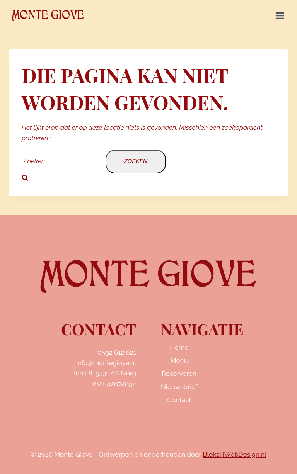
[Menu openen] (279, 15)
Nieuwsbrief (179, 387)
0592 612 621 (116, 352)
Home (179, 347)
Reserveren (179, 373)
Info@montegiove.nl (106, 363)
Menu (179, 360)
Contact (179, 400)
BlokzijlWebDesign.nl (234, 454)
